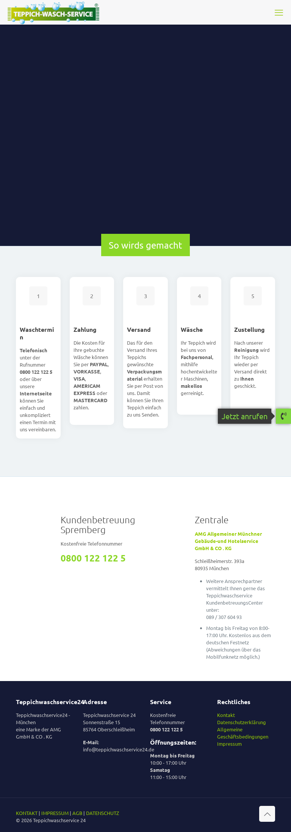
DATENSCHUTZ (102, 813)
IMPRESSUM (55, 813)
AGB (77, 813)
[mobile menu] (278, 12)
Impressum (229, 743)
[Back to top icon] (267, 814)
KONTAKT (27, 813)
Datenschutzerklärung (241, 722)
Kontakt (226, 715)
